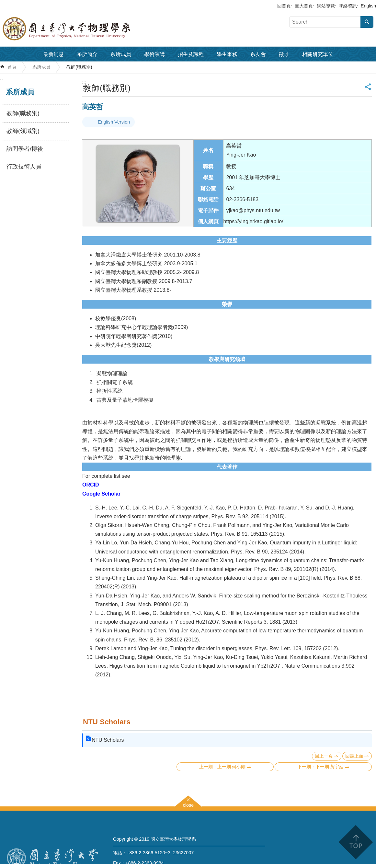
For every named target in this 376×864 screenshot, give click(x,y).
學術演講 (154, 54)
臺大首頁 (304, 5)
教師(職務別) (79, 67)
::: (2, 78)
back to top (355, 842)
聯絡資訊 (348, 5)
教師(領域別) (23, 131)
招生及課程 (191, 54)
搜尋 (366, 22)
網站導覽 (326, 5)
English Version (114, 122)
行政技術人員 (23, 166)
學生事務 (227, 54)
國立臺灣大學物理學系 (81, 29)
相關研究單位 (317, 54)
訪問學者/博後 (24, 149)
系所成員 (120, 54)
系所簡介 (87, 54)
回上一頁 (324, 756)
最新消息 (53, 54)
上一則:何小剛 (231, 766)
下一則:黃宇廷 (329, 766)
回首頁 (284, 5)
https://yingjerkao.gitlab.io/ (253, 221)
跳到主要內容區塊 (3, 3)
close (188, 804)
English (368, 5)
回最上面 (354, 756)
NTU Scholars (107, 722)
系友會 (258, 54)
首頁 (12, 67)
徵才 (284, 54)
